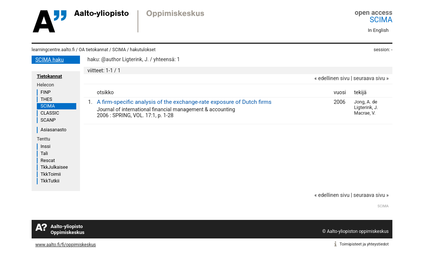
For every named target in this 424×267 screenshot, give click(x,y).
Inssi (45, 146)
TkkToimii (51, 174)
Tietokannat (49, 76)
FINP (46, 92)
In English (378, 30)
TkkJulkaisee (54, 167)
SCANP (48, 120)
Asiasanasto (53, 129)
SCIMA (381, 19)
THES (46, 99)
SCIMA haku (49, 60)
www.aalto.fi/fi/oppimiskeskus (65, 244)
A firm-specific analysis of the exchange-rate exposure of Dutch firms (184, 102)
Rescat (48, 160)
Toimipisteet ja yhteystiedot (364, 244)
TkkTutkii (50, 181)
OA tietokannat (93, 49)
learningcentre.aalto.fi (53, 49)
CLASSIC (50, 113)
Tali (44, 153)
